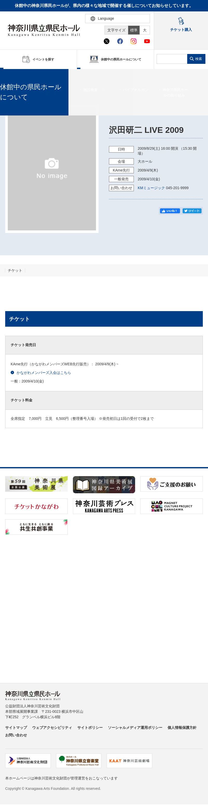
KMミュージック (151, 188)
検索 (198, 59)
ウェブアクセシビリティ (52, 727)
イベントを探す (32, 75)
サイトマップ (16, 727)
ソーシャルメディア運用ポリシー (135, 727)
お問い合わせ (16, 735)
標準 (133, 30)
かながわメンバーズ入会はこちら (41, 373)
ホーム (12, 75)
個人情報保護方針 (182, 727)
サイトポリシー (90, 727)
